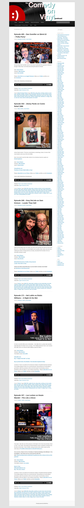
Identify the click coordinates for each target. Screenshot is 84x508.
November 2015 (60, 169)
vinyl (51, 96)
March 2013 (59, 214)
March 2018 (59, 130)
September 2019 (60, 106)
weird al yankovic (29, 97)
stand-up (32, 96)
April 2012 (59, 229)
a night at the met (32, 383)
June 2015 (59, 176)
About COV (21, 22)
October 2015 (60, 171)
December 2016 (60, 151)
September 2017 (60, 139)
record (42, 95)
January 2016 (60, 166)
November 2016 (60, 153)
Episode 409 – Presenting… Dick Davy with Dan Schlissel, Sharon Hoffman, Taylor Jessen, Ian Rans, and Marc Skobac (63, 42)
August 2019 (60, 107)
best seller (16, 189)
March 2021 (59, 81)
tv (42, 193)
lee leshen (27, 494)
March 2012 (59, 230)
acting (30, 188)
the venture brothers (24, 388)
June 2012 (59, 226)
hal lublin (18, 385)
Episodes (27, 22)
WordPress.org (60, 265)
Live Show (59, 249)
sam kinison (47, 287)
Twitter (41, 76)
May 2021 (59, 78)
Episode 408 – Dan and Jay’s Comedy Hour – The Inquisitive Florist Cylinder (63, 47)
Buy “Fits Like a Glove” (19, 469)
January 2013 (60, 216)
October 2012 (60, 220)
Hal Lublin (25, 353)
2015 (27, 491)
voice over (17, 97)
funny (44, 94)
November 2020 (60, 86)
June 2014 (59, 193)
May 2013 (59, 211)
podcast (34, 95)
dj (43, 284)
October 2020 (60, 88)
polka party (39, 95)
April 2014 (59, 196)
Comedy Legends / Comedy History (21, 25)
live (47, 285)
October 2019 (60, 104)
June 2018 (59, 126)
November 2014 (60, 186)
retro (45, 95)
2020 (27, 188)
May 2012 (59, 227)
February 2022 (60, 67)
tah (19, 388)
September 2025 (60, 63)
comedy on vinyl (28, 94)
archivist (39, 188)
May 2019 (59, 111)
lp (28, 95)
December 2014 (60, 184)
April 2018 (59, 129)
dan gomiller (34, 94)
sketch (15, 96)
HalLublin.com (17, 356)
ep (41, 94)
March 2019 (59, 114)
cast (22, 384)
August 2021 (60, 74)
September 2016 (60, 155)
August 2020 (60, 90)
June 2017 (59, 143)
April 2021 (59, 79)
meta (20, 287)
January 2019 (60, 117)
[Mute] (47, 84)
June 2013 (59, 209)
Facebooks (18, 77)
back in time (41, 491)
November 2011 (60, 236)
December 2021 (60, 68)
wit (33, 97)
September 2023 (60, 65)
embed (58, 247)
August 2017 (60, 140)
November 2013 (60, 202)
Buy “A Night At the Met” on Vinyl (22, 358)
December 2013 (60, 201)
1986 (25, 188)
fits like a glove (32, 493)
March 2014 (59, 197)
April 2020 (59, 96)
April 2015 (59, 179)
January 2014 (60, 200)
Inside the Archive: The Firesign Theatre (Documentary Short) (62, 57)
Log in (58, 261)
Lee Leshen (26, 463)
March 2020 (59, 97)
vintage (48, 96)
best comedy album (46, 188)
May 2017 (59, 144)
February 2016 (60, 165)
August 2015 (60, 173)
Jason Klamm (28, 39)
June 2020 (59, 93)
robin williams (27, 386)
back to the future (47, 491)
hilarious (46, 94)
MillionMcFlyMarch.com (19, 467)
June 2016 (59, 160)
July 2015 (59, 175)
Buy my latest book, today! (29, 361)
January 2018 (60, 133)
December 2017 (60, 135)
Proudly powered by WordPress (42, 503)
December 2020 (60, 85)
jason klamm (22, 95)
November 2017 (60, 136)
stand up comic (28, 96)
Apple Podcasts (22, 90)
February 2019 (60, 115)
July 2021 (59, 75)
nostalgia (31, 95)
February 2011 (60, 243)
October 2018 (60, 121)
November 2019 (60, 103)
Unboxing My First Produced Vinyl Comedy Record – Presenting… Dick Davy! (63, 36)
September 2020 (60, 89)
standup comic (37, 96)
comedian (22, 94)
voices (21, 97)
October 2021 (60, 71)
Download (30, 88)
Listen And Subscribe (35, 22)
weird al (24, 97)
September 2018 (60, 122)
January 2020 (60, 100)
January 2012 (60, 233)
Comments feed (60, 263)
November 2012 (60, 219)
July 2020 (59, 92)
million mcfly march (41, 494)
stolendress (43, 96)
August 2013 (60, 207)
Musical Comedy (60, 250)
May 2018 (59, 128)
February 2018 (60, 132)
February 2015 (60, 182)
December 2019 (60, 101)
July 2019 (59, 108)
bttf (27, 492)
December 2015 (60, 168)
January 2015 (60, 183)
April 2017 (59, 146)
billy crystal (21, 189)
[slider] (31, 84)
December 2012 (60, 218)
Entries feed (59, 262)
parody (29, 287)
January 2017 (60, 150)
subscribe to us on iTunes (23, 173)
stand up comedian (20, 96)
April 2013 (59, 212)
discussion (39, 94)
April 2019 (59, 113)
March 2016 (59, 164)
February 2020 (60, 99)
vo (14, 97)
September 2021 (60, 72)
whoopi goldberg (22, 194)
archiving (36, 188)
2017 (27, 283)
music (46, 190)
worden (36, 97)
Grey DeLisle (20, 258)
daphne (33, 284)
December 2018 (60, 118)
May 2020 (59, 95)
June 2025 (59, 64)
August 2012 (60, 223)
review (48, 95)
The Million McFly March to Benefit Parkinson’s (31, 448)
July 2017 (59, 142)
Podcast (19, 188)
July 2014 (59, 191)
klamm (26, 95)
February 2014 (60, 198)
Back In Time (17, 466)
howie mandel (44, 493)
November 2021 (60, 70)
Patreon (42, 22)
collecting (18, 94)
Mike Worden (22, 71)
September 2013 (60, 205)
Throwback (59, 253)
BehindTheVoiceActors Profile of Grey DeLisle (25, 261)
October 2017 (60, 137)
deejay (44, 189)
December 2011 (60, 234)
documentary (25, 493)
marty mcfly (33, 494)
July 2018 (59, 125)
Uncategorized (60, 254)
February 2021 (60, 82)
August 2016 (60, 157)
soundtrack (44, 386)
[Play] (16, 84)
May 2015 (59, 178)
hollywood (30, 285)
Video (35, 25)
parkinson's (16, 495)
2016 (27, 383)
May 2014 (59, 194)
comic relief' (40, 189)
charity (31, 492)
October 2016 (60, 154)
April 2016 (59, 162)
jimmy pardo (38, 190)
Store (31, 25)
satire (50, 95)
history (50, 94)
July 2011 (59, 240)
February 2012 (60, 231)
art (42, 188)
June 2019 (59, 110)
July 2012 (59, 225)
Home (16, 22)
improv (18, 95)
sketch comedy (20, 288)
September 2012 (60, 222)
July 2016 (59, 158)
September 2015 (60, 172)
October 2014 (60, 187)
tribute (40, 193)
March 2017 (59, 147)
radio (35, 287)
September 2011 (60, 237)
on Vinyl (23, 170)
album (32, 188)
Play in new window (22, 88)
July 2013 (59, 208)
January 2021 (60, 83)
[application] (33, 84)
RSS (28, 90)
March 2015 (59, 180)
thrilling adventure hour (33, 388)
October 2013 (60, 204)
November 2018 (60, 119)
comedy (23, 284)
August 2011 (60, 238)
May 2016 (59, 161)
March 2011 (59, 241)
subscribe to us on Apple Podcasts (25, 76)
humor (15, 95)
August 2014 (60, 190)
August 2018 (60, 124)
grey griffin (19, 285)
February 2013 (60, 215)
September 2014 (60, 189)
